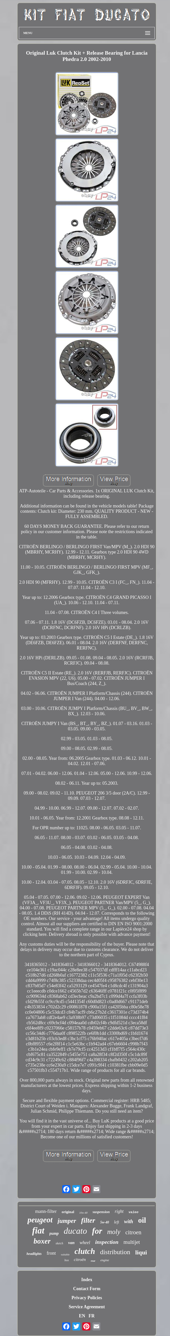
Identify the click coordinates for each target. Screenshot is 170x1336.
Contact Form (86, 1288)
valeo (133, 1212)
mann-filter (45, 1211)
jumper (67, 1220)
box (67, 1260)
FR (92, 1315)
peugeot (39, 1219)
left (116, 1222)
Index (86, 1279)
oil (142, 1220)
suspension (101, 1212)
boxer (42, 1241)
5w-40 (104, 1222)
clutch (85, 1251)
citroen (133, 1232)
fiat (38, 1231)
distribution (115, 1252)
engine (104, 1260)
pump (54, 1233)
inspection (107, 1242)
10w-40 (83, 1212)
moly (113, 1232)
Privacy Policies (87, 1297)
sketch (59, 1243)
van (71, 1242)
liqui (141, 1252)
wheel (85, 1242)
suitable (65, 1254)
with (128, 1221)
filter (88, 1220)
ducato (75, 1231)
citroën (80, 1259)
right (119, 1211)
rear (93, 1260)
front (51, 1253)
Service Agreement (87, 1306)
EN (82, 1315)
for (97, 1231)
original (68, 1212)
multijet (132, 1242)
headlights (34, 1254)
